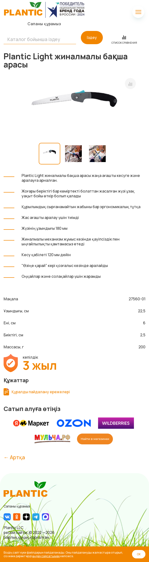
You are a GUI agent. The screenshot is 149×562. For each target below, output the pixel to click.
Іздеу (92, 37)
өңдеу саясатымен (46, 556)
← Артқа (14, 457)
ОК (139, 554)
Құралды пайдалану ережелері (40, 391)
